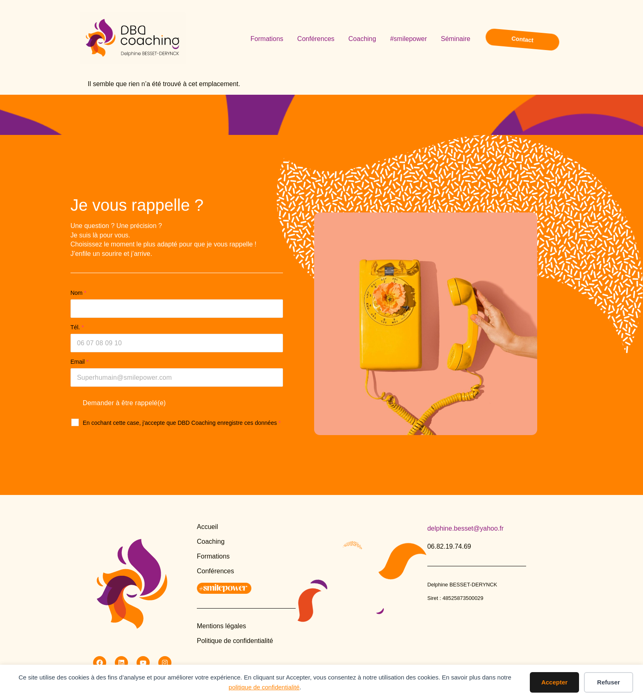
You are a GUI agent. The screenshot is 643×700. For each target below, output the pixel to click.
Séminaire (455, 38)
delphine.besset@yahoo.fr (465, 528)
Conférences (316, 38)
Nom (79, 293)
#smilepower (408, 38)
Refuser (608, 682)
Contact (522, 39)
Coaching (362, 38)
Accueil (207, 526)
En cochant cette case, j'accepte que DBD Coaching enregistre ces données (182, 423)
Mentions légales (221, 625)
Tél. (77, 327)
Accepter (554, 682)
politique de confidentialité (264, 687)
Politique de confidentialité (235, 640)
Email (80, 361)
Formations (267, 38)
